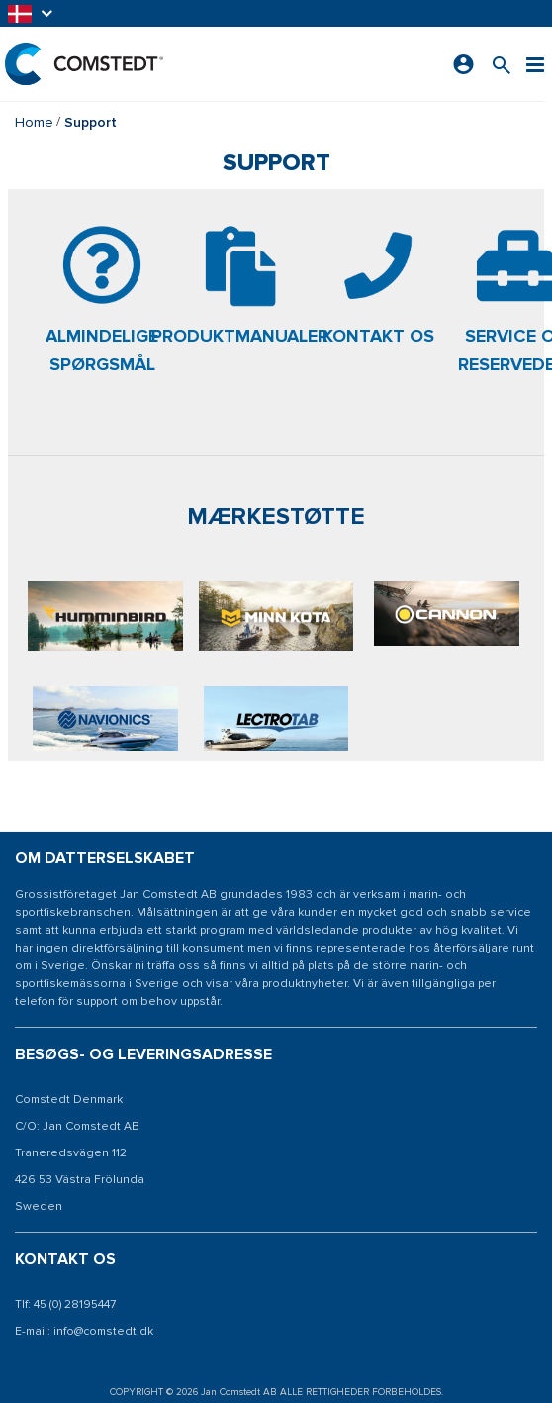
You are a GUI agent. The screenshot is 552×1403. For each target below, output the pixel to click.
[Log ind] (463, 64)
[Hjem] (84, 64)
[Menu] (535, 63)
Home (34, 122)
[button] (31, 13)
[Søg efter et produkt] (501, 63)
